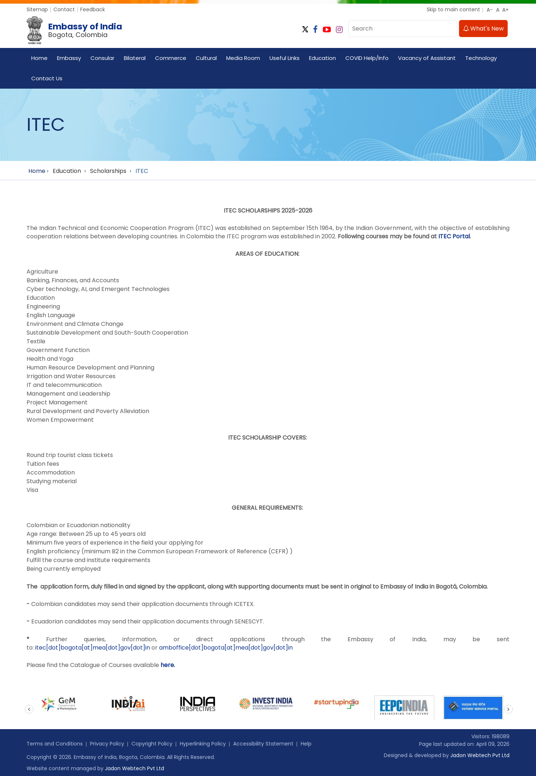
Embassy (69, 58)
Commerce (170, 58)
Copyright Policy (151, 743)
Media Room (243, 58)
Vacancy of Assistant (427, 58)
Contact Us (46, 78)
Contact (64, 9)
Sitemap (37, 9)
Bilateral (135, 58)
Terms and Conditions (55, 743)
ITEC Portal (454, 236)
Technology (481, 58)
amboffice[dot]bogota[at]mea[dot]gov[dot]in (226, 647)
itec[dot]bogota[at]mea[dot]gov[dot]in (92, 647)
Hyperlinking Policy (203, 743)
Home (39, 58)
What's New (483, 28)
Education (322, 58)
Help (306, 743)
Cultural (206, 58)
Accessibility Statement (263, 743)
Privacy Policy (107, 743)
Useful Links (284, 58)
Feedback (92, 9)
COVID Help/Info (367, 58)
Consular (102, 58)
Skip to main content (453, 9)
